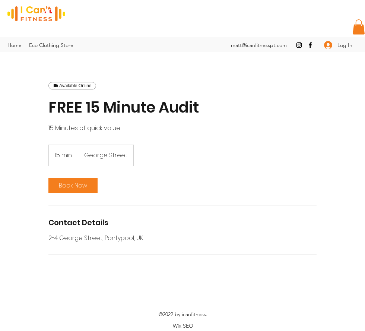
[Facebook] (310, 45)
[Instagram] (299, 45)
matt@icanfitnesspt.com (259, 45)
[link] (73, 185)
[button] (358, 27)
